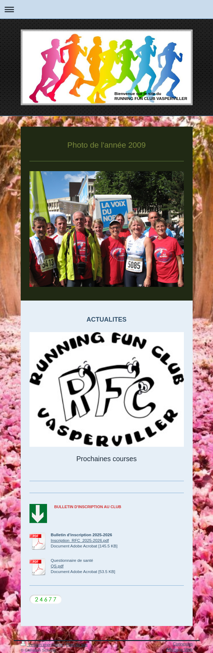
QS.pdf (57, 566)
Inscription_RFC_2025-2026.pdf (80, 540)
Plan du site (77, 644)
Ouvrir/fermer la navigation (106, 9)
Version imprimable (42, 644)
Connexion (183, 643)
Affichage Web (179, 649)
